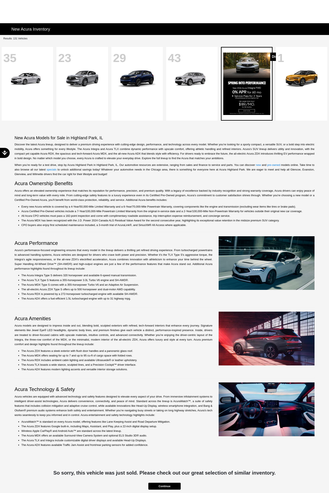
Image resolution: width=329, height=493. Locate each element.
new (258, 164)
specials (51, 169)
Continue (164, 486)
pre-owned (273, 164)
